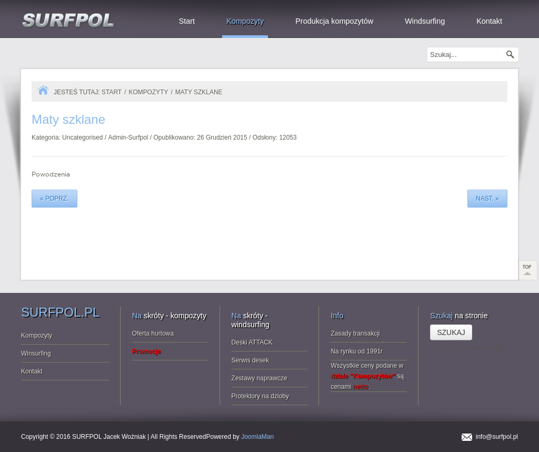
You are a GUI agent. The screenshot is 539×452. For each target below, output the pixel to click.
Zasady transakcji (355, 333)
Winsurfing (36, 353)
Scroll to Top (528, 270)
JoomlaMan (257, 436)
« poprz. (54, 198)
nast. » (487, 198)
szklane (68, 119)
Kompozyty (148, 92)
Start (112, 92)
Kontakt (32, 371)
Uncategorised (82, 137)
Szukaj (451, 332)
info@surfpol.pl (497, 436)
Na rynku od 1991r (357, 351)
